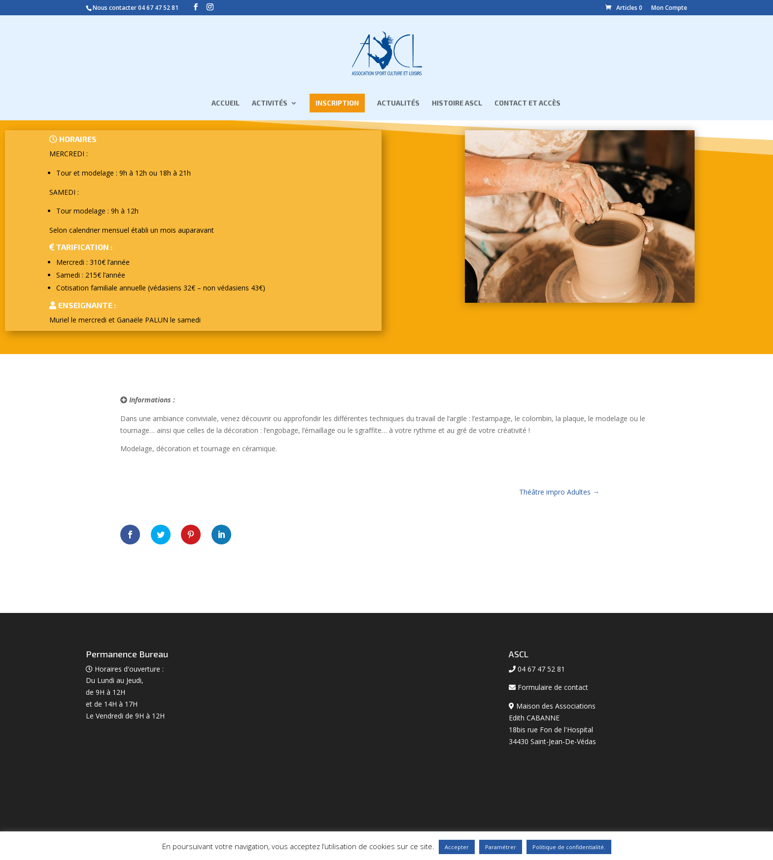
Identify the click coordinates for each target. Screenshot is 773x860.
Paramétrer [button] (500, 847)
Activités (269, 105)
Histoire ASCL (457, 105)
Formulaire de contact (553, 687)
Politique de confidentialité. (568, 847)
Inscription (337, 105)
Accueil (225, 105)
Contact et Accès (527, 105)
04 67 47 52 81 (158, 7)
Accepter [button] (457, 847)
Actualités (398, 105)
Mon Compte (669, 7)
